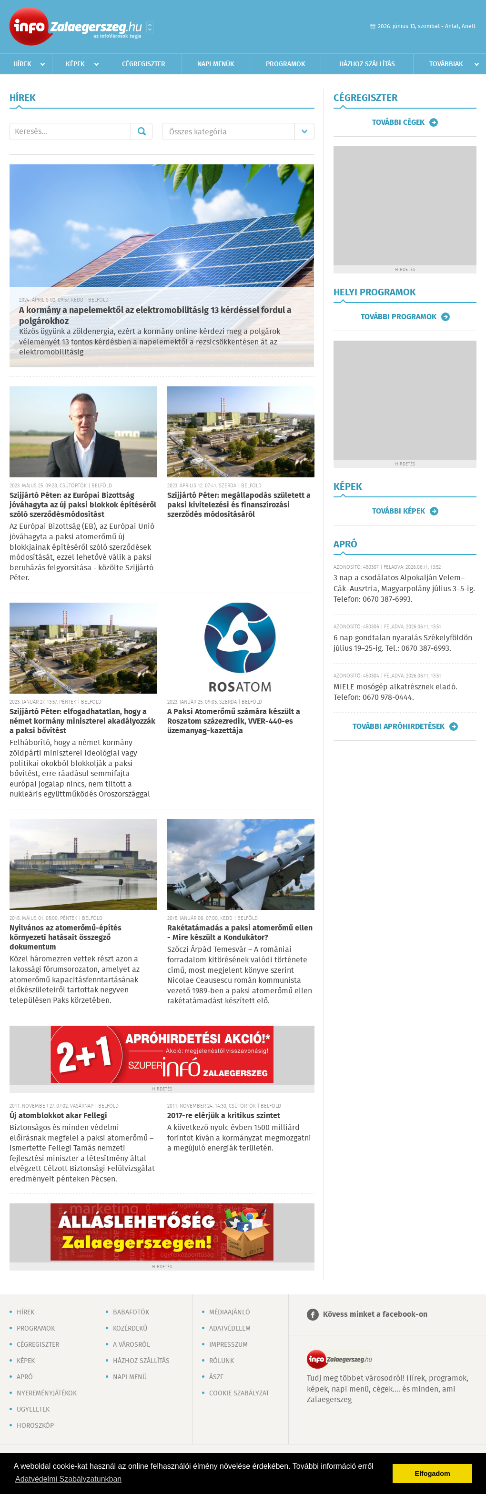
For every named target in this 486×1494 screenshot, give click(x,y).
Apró (25, 1377)
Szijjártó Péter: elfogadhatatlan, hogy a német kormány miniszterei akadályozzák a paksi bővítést (82, 721)
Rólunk (221, 1361)
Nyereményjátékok (47, 1393)
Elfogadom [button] (432, 1473)
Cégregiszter (143, 64)
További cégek (398, 122)
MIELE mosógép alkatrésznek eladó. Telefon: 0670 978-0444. (395, 692)
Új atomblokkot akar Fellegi (58, 1116)
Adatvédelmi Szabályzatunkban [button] (68, 1479)
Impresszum (228, 1345)
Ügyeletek (33, 1409)
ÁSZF (216, 1377)
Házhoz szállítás (367, 64)
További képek (398, 511)
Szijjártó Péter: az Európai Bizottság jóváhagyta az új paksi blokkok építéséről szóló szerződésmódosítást (83, 505)
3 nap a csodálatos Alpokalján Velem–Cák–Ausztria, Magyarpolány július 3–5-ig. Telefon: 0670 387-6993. (404, 589)
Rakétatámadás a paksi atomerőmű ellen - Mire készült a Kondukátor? (240, 933)
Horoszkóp (35, 1426)
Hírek (22, 64)
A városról (131, 1345)
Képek (75, 64)
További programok (398, 317)
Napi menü (130, 1377)
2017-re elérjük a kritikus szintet (223, 1116)
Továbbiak (446, 64)
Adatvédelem (230, 1328)
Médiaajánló (229, 1312)
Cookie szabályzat (239, 1393)
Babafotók (131, 1312)
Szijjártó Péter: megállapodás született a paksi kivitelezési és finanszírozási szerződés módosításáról (239, 505)
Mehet (141, 131)
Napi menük (215, 64)
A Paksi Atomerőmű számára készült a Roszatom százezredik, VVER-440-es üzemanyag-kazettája (233, 721)
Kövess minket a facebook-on (375, 1315)
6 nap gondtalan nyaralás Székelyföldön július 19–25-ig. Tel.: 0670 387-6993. (403, 643)
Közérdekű (130, 1328)
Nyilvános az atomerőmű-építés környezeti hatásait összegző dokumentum (66, 937)
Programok (285, 64)
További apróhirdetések (399, 726)
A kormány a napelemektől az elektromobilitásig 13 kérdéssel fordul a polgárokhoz (155, 316)
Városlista (149, 27)
